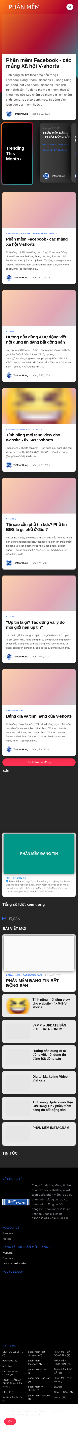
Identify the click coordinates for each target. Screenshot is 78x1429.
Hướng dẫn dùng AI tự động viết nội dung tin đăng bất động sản (36, 339)
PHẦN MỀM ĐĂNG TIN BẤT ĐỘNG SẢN (56, 134)
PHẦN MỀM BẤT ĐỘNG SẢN (55, 150)
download (9, 1360)
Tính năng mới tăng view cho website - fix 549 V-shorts (33, 437)
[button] (5, 7)
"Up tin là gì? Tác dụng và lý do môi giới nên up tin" (35, 625)
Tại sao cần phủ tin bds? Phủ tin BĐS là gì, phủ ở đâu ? (36, 527)
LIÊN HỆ (8, 1392)
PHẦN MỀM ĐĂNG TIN (39, 854)
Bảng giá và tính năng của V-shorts (39, 716)
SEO (58, 1386)
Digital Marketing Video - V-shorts (50, 1078)
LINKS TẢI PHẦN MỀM (14, 1263)
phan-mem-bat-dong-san (56, 145)
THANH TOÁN (63, 1392)
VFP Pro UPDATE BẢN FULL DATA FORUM (49, 1027)
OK (10, 1421)
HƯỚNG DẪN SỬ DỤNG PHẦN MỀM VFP (12, 1383)
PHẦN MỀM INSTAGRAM (50, 1127)
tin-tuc (60, 1397)
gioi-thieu (9, 1365)
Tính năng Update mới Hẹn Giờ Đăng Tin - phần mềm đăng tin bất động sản (52, 1106)
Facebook (7, 1233)
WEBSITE (7, 1252)
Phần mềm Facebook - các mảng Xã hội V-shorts (38, 63)
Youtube (7, 1238)
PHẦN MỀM (24, 7)
